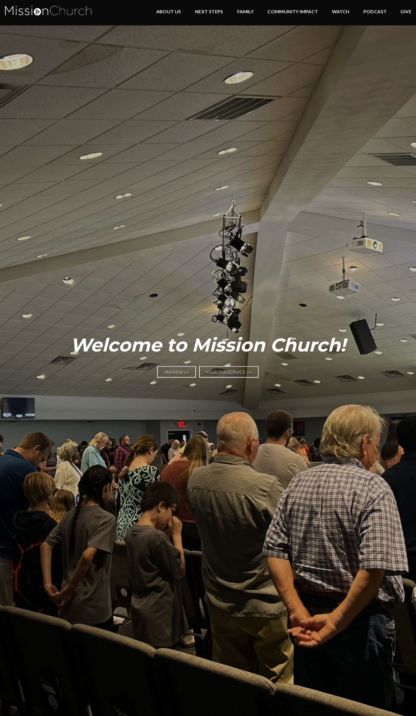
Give (405, 11)
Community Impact (293, 11)
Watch (341, 11)
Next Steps (209, 11)
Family (245, 11)
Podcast (375, 11)
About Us (168, 11)
